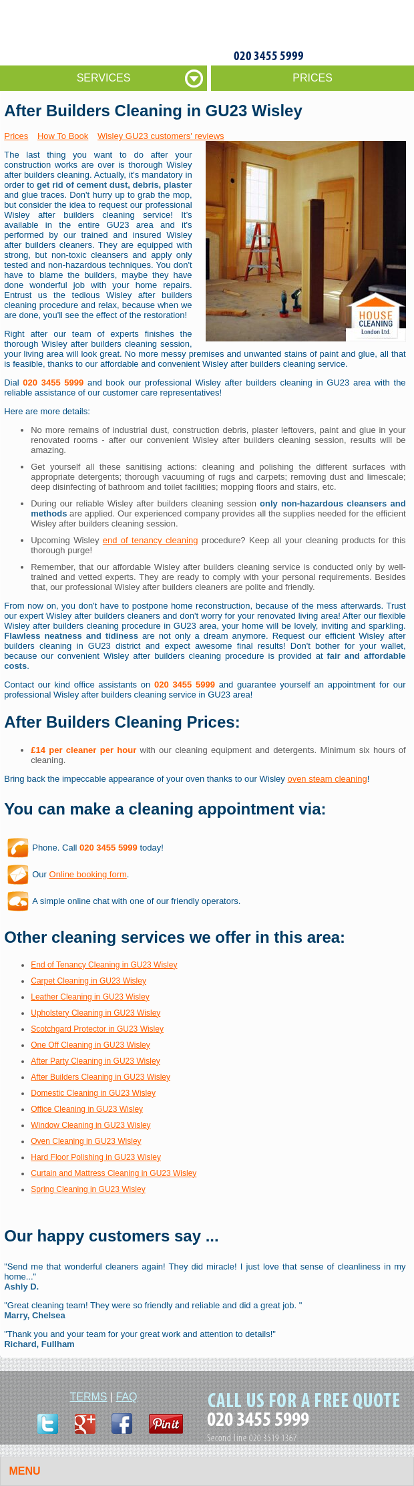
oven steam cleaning (327, 779)
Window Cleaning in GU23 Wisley (90, 1125)
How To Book (62, 136)
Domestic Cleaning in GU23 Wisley (93, 1093)
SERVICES (104, 78)
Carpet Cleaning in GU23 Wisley (88, 981)
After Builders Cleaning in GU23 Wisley (100, 1077)
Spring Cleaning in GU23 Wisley (88, 1189)
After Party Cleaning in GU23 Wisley (95, 1061)
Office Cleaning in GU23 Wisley (87, 1109)
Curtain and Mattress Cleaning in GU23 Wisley (113, 1173)
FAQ (127, 1396)
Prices (16, 136)
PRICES (312, 78)
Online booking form (88, 874)
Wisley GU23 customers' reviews (160, 136)
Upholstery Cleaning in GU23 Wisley (95, 1013)
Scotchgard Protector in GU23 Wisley (97, 1029)
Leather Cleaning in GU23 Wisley (90, 997)
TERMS (88, 1396)
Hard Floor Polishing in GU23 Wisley (96, 1157)
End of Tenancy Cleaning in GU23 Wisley (104, 965)
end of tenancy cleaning (150, 540)
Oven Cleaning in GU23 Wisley (86, 1141)
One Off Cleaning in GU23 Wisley (90, 1045)
